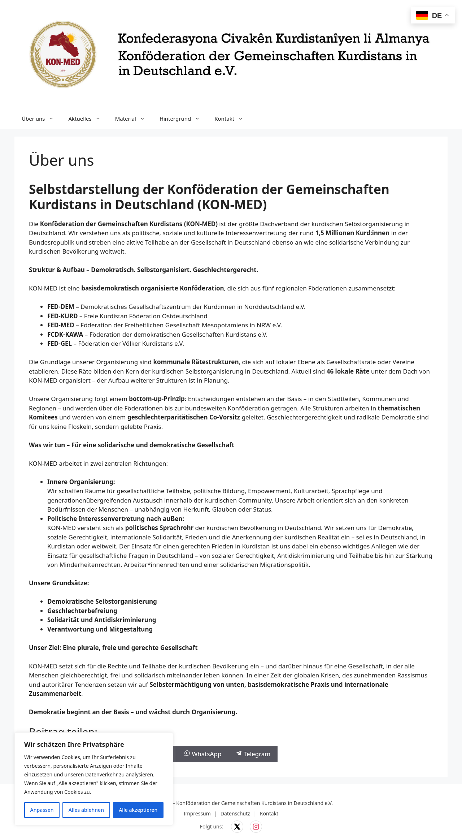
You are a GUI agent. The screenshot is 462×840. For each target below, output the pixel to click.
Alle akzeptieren (138, 809)
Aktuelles (88, 118)
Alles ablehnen (86, 809)
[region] (93, 779)
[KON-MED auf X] (237, 826)
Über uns (41, 118)
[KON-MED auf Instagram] (256, 826)
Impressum (197, 813)
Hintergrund (183, 118)
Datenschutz (235, 813)
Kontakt (232, 118)
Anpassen (42, 809)
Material (133, 118)
